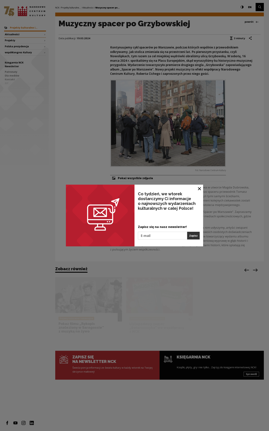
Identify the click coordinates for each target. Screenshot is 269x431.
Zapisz (193, 235)
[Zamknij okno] (199, 188)
